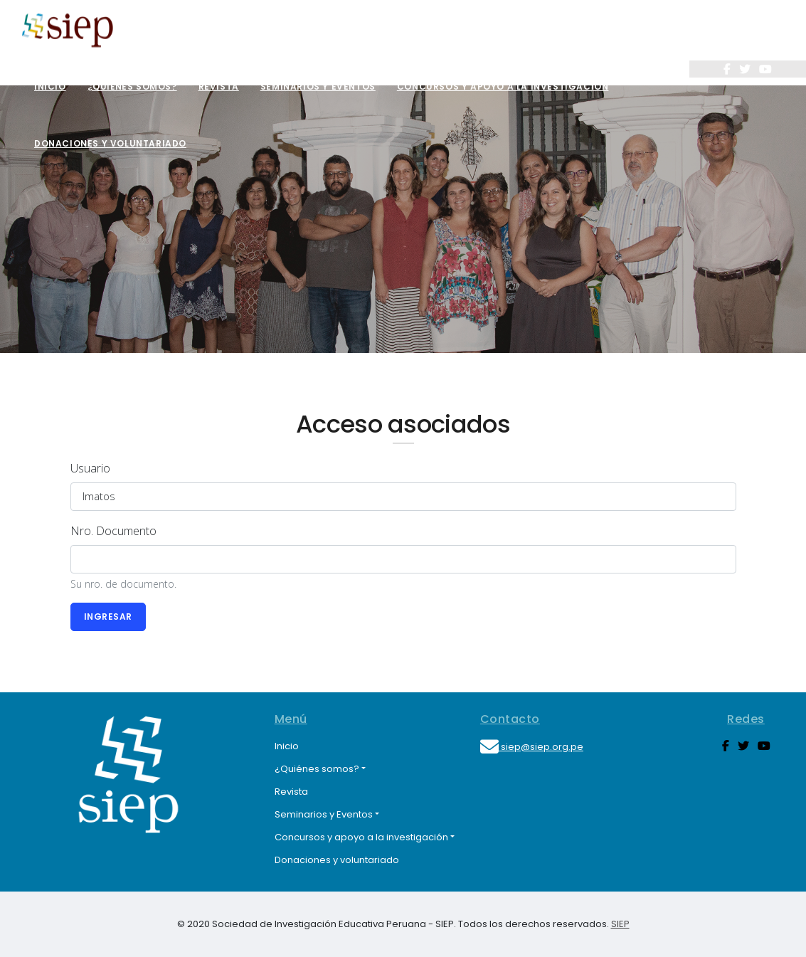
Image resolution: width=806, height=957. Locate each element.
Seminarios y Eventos (318, 86)
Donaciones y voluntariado (110, 143)
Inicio (50, 86)
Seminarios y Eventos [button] (324, 814)
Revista (218, 86)
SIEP (620, 924)
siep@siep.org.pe (531, 747)
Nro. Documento (113, 531)
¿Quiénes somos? (132, 86)
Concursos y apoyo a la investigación (503, 86)
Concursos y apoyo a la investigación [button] (361, 837)
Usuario (90, 468)
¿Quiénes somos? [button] (317, 769)
